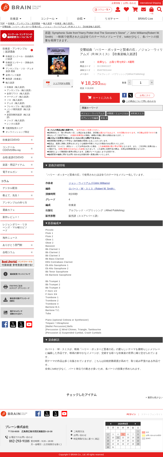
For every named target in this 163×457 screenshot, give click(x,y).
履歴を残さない (155, 397)
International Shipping (150, 3)
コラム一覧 (104, 9)
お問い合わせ (129, 3)
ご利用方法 (79, 431)
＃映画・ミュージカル (117, 113)
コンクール (49, 18)
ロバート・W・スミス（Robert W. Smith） (92, 188)
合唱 (81, 18)
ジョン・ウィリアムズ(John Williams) (89, 183)
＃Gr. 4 (103, 118)
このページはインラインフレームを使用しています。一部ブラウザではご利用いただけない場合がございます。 (103, 143)
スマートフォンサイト (152, 414)
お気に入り (145, 95)
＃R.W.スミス (137, 113)
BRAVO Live (145, 18)
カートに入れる (100, 97)
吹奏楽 (15, 18)
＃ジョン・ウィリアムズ (93, 113)
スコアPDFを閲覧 (61, 83)
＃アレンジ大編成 (89, 118)
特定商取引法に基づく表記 (86, 439)
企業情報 (116, 3)
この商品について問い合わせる (139, 101)
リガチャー (112, 18)
